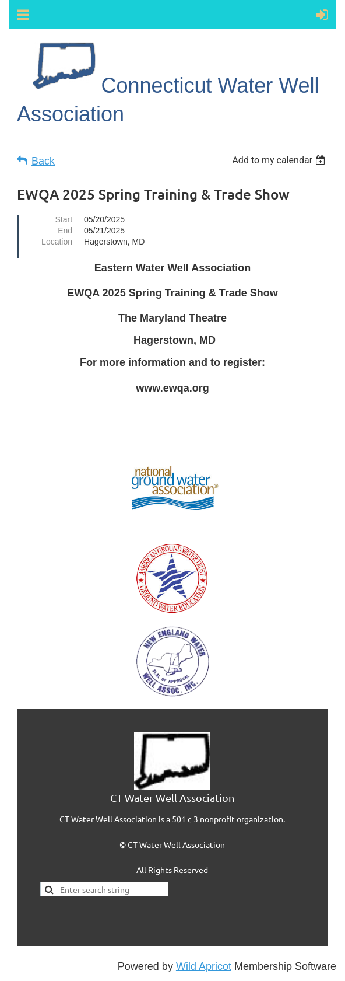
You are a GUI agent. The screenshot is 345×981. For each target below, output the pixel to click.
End (65, 230)
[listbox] (280, 160)
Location (56, 241)
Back (43, 161)
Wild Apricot (203, 966)
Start (63, 219)
